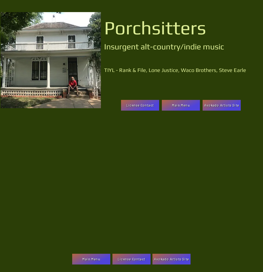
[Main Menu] (181, 105)
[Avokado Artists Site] (222, 105)
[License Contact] (140, 105)
